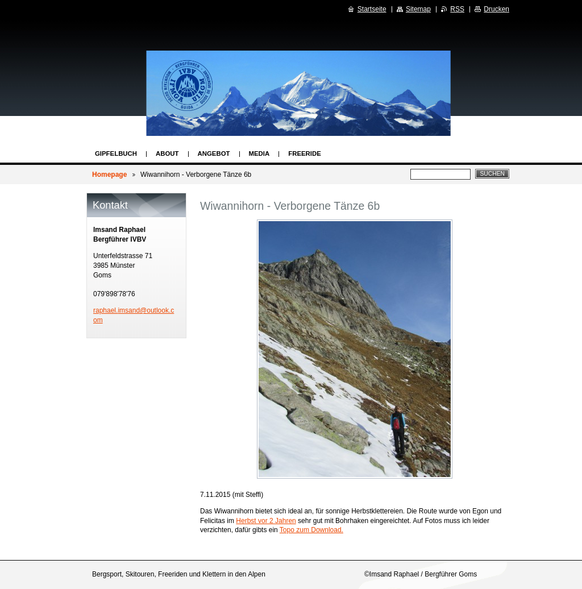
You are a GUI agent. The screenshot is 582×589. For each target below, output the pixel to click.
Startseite (371, 9)
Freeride (304, 153)
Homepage (109, 175)
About (167, 153)
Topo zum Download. (311, 530)
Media (259, 153)
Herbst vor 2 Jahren (266, 521)
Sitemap (418, 9)
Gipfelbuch (116, 153)
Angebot (214, 153)
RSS (457, 9)
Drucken (496, 9)
